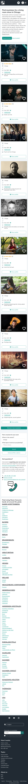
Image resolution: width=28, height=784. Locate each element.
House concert (4, 754)
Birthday (3, 762)
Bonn (3, 614)
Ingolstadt (5, 530)
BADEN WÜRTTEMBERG (11, 504)
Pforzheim (5, 517)
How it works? (16, 38)
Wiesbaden (5, 569)
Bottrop (4, 616)
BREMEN (5, 547)
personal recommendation (9, 465)
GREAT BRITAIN (7, 553)
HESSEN (5, 563)
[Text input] (12, 732)
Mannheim (5, 508)
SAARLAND (6, 653)
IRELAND (5, 578)
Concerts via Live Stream (6, 758)
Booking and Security (6, 746)
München (4, 524)
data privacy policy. (17, 736)
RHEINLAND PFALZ (9, 642)
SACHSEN (5, 660)
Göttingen (5, 603)
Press (2, 778)
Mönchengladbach (7, 628)
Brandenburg (5, 542)
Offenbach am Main (7, 575)
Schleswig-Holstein (7, 682)
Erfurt (3, 693)
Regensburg (5, 528)
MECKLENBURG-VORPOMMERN (13, 585)
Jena (3, 695)
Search (14, 449)
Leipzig (4, 664)
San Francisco (5, 711)
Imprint (3, 781)
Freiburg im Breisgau (7, 510)
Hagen (4, 619)
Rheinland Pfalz (6, 644)
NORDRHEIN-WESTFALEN (11, 606)
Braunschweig (6, 596)
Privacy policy (9, 781)
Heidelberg (5, 512)
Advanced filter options (14, 453)
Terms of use (16, 781)
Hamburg (4, 560)
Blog (2, 774)
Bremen (4, 549)
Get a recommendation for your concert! (14, 479)
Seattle (4, 709)
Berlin (3, 537)
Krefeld (4, 625)
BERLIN (5, 535)
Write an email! (8, 478)
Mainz (3, 648)
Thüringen (5, 691)
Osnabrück (5, 600)
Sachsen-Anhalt (6, 673)
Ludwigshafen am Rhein (8, 650)
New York (4, 703)
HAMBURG (6, 558)
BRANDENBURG (8, 540)
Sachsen (4, 662)
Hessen (4, 566)
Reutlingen (5, 519)
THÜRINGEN (6, 689)
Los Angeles (5, 707)
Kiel (3, 686)
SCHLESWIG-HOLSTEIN (10, 680)
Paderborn (5, 637)
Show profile (14, 80)
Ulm (3, 514)
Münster (4, 632)
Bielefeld (4, 612)
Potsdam (4, 544)
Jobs (2, 776)
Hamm (4, 621)
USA (3, 698)
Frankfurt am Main (7, 567)
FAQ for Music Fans (5, 744)
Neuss (4, 634)
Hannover (4, 594)
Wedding (3, 760)
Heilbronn (5, 515)
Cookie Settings (23, 781)
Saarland (4, 655)
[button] (24, 2)
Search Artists (7, 38)
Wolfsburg (5, 601)
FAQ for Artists (4, 743)
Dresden (4, 666)
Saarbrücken (5, 657)
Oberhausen (5, 635)
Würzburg (5, 532)
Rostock (4, 587)
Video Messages (5, 756)
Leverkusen (5, 626)
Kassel (4, 571)
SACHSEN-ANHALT (9, 671)
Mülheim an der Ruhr (8, 630)
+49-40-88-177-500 (10, 476)
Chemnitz (4, 668)
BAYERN (5, 522)
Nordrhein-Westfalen (8, 609)
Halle (3, 677)
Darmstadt (5, 573)
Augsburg (4, 526)
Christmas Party (4, 767)
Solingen (4, 639)
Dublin (4, 582)
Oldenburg (5, 598)
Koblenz (4, 646)
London (4, 555)
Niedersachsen (6, 592)
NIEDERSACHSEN (8, 590)
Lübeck (4, 684)
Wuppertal (5, 610)
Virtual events (4, 763)
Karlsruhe (4, 506)
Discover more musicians (14, 428)
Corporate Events (5, 765)
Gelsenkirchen (6, 617)
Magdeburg (5, 675)
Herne (4, 623)
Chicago (4, 702)
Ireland (4, 580)
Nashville (4, 705)
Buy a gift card (4, 748)
